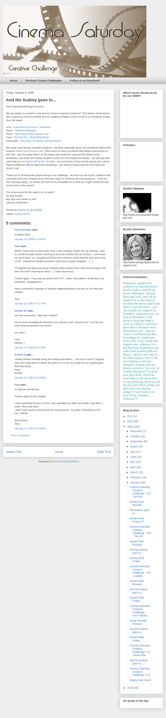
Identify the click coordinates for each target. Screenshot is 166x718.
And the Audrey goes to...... (139, 662)
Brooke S (20, 354)
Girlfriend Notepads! (26, 130)
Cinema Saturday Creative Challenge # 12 (140, 671)
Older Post (104, 451)
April (133, 467)
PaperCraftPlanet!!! (34, 161)
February (135, 477)
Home (13, 80)
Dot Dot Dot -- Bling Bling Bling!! (31, 137)
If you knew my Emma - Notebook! (32, 127)
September (137, 441)
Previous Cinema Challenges (43, 80)
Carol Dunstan (23, 229)
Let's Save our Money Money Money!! (40, 140)
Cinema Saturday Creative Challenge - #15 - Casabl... (140, 571)
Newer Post (13, 451)
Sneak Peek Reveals (137, 503)
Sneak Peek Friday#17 (137, 520)
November (136, 431)
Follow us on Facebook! (85, 80)
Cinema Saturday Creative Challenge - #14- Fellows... (140, 610)
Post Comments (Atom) (66, 461)
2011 (130, 416)
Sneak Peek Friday (137, 559)
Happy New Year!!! (140, 680)
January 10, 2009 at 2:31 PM (30, 347)
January (135, 482)
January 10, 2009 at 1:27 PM (30, 303)
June (133, 456)
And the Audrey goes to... (139, 551)
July (133, 451)
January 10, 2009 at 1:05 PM (30, 239)
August (134, 446)
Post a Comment (20, 435)
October (135, 436)
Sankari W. (21, 310)
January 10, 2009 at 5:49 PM (30, 428)
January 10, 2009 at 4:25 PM (30, 377)
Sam (17, 246)
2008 (130, 687)
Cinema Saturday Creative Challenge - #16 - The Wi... (140, 531)
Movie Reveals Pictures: (138, 622)
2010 (130, 421)
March (134, 472)
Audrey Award (22, 213)
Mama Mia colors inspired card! (32, 133)
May (133, 461)
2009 (130, 426)
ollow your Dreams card (30, 151)
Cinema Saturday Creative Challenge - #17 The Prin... (140, 492)
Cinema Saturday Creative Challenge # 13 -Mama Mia (140, 650)
